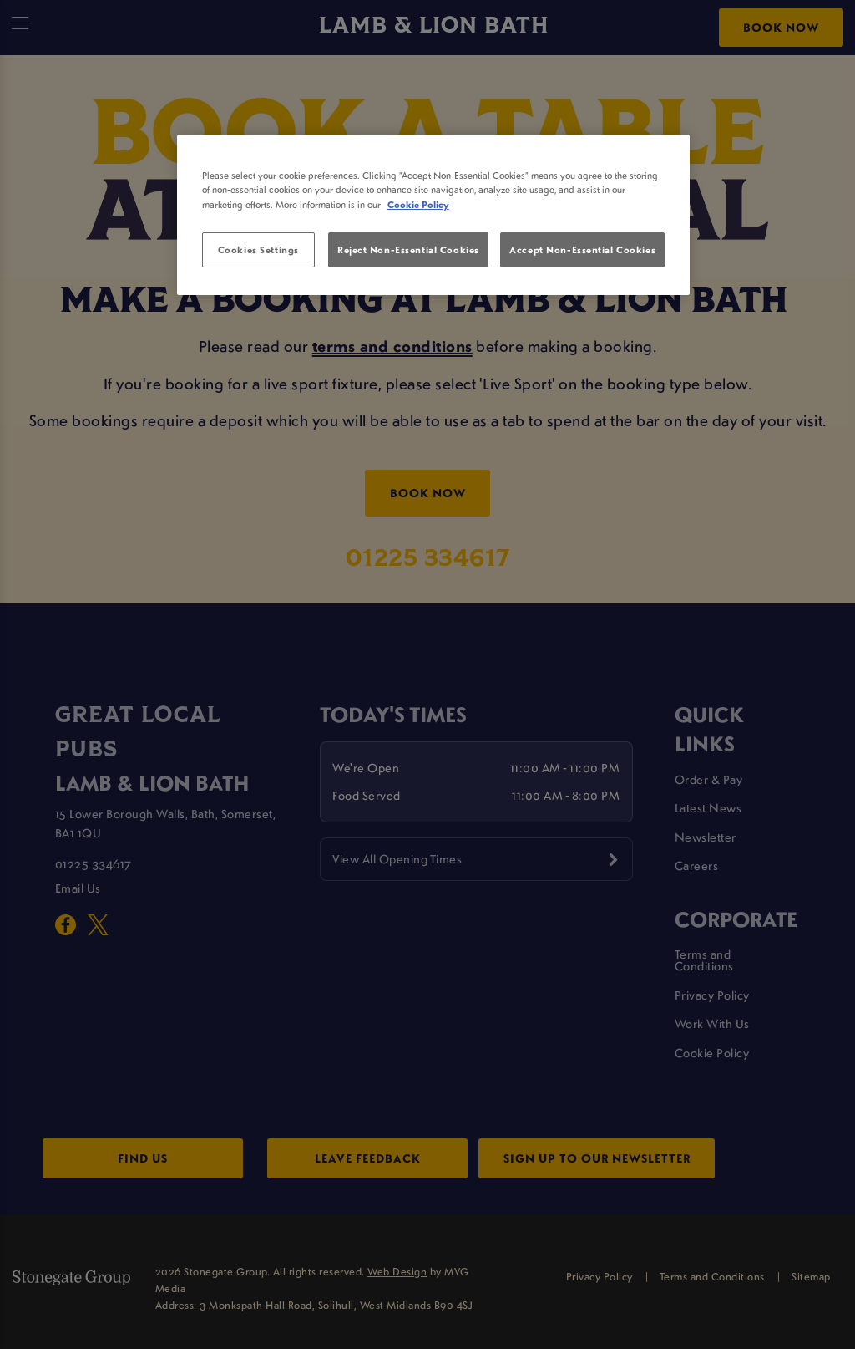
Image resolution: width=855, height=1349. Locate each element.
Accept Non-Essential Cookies (582, 249)
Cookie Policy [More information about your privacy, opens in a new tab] (418, 204)
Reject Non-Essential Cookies (408, 249)
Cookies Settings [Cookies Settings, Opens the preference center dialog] (258, 249)
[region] (433, 215)
